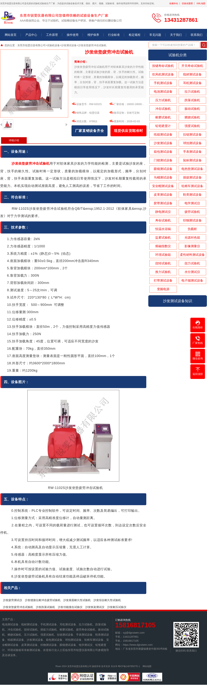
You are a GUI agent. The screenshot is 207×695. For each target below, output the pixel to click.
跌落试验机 (192, 100)
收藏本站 (173, 3)
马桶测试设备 (163, 177)
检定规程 (134, 34)
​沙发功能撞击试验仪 (70, 607)
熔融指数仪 (163, 246)
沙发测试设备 (69, 45)
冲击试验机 (163, 109)
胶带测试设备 (163, 203)
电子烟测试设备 (192, 280)
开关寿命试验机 (192, 66)
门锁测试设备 (163, 160)
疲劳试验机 (192, 212)
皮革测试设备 (163, 194)
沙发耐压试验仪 (116, 607)
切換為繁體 (187, 3)
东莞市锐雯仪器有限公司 (31, 45)
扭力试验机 (192, 263)
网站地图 (147, 666)
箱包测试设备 (163, 151)
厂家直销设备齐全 (89, 131)
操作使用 (72, 34)
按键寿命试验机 (163, 66)
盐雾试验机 (163, 237)
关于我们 (176, 34)
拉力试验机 (192, 91)
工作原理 (52, 34)
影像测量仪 (192, 246)
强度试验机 (192, 126)
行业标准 (114, 34)
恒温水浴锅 (163, 229)
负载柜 (192, 229)
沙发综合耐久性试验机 (107, 600)
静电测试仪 (163, 212)
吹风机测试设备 (163, 74)
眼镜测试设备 (163, 169)
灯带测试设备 (163, 280)
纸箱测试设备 (163, 134)
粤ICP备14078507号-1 (129, 666)
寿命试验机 (163, 220)
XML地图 (200, 3)
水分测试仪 (192, 272)
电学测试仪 (192, 203)
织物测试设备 (192, 220)
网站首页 (10, 34)
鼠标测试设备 (192, 160)
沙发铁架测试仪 (94, 607)
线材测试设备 (192, 74)
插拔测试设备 (192, 177)
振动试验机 (192, 109)
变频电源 (163, 289)
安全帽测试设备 (163, 186)
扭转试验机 (163, 263)
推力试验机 (163, 272)
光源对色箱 (192, 237)
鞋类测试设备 (192, 194)
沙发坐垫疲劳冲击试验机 (18, 607)
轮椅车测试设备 (192, 186)
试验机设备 (53, 45)
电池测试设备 (163, 91)
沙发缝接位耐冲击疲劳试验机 (43, 600)
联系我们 (196, 34)
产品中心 (31, 34)
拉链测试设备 (192, 134)
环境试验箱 (163, 255)
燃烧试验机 (192, 117)
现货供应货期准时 (128, 131)
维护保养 (93, 34)
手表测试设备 (192, 151)
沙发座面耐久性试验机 (77, 600)
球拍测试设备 (192, 143)
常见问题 (155, 34)
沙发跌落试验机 (45, 607)
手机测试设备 (163, 83)
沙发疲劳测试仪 (12, 600)
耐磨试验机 (163, 117)
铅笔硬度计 (163, 126)
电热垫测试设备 (192, 169)
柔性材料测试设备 (192, 255)
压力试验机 (163, 100)
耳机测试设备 (192, 83)
